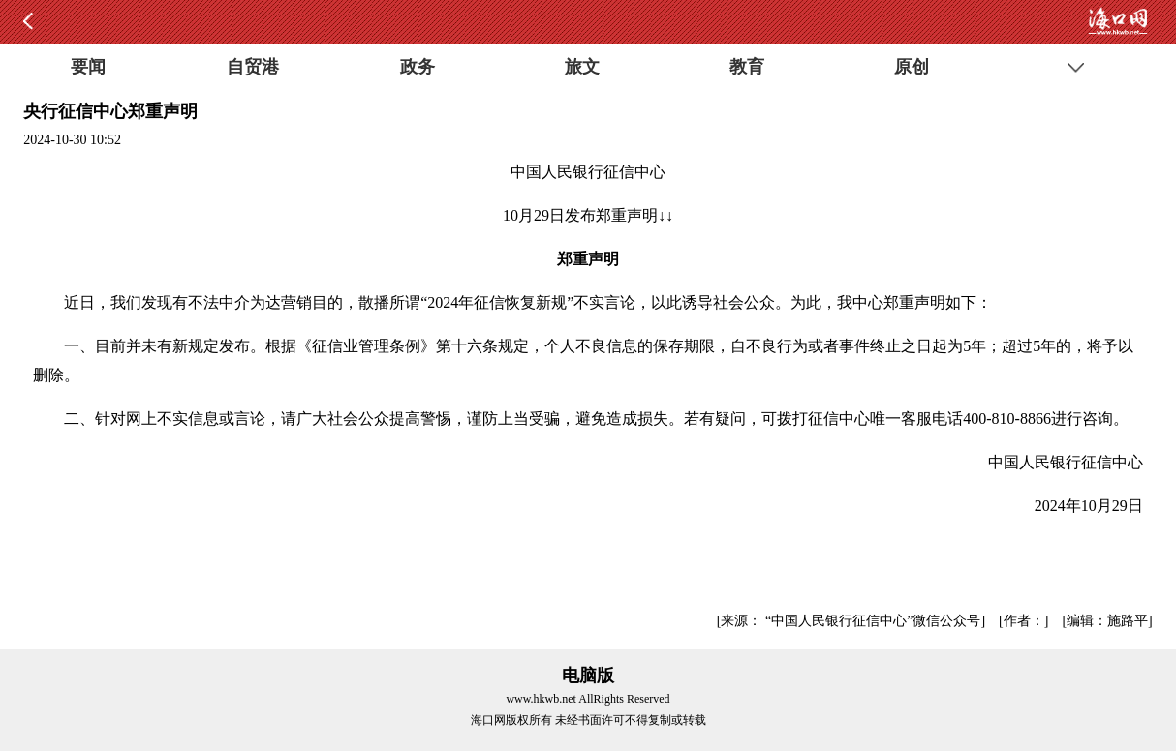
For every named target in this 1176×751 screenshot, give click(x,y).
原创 (911, 66)
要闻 (88, 66)
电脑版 (588, 675)
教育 (746, 66)
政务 (417, 66)
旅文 (582, 66)
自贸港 (253, 66)
